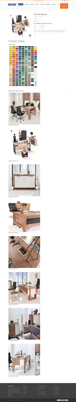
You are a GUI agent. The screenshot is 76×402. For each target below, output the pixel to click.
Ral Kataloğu (21, 41)
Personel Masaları (46, 392)
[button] (64, 6)
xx (8, 126)
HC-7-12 (12, 198)
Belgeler (30, 392)
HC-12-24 (41, 16)
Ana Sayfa (30, 386)
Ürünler (30, 390)
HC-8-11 (12, 341)
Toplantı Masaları (46, 388)
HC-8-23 (12, 234)
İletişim (30, 394)
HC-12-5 (12, 126)
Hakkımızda (30, 388)
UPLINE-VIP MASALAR (13, 125)
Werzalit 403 (61, 392)
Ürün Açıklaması (12, 41)
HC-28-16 (12, 270)
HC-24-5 (12, 377)
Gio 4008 (61, 386)
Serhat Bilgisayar (13, 400)
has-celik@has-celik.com (39, 0)
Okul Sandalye (61, 388)
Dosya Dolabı (61, 394)
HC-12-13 (12, 305)
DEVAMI (9, 395)
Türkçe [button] (66, 0)
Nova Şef (46, 390)
